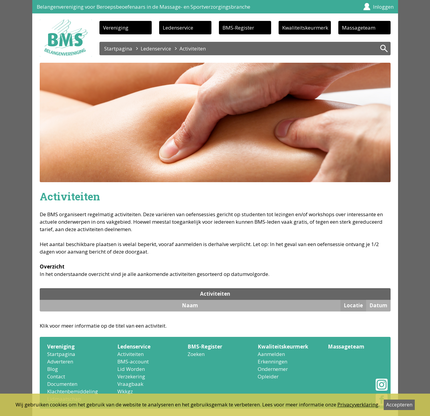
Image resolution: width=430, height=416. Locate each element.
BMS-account (133, 361)
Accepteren (399, 404)
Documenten (62, 383)
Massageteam (358, 27)
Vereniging (115, 27)
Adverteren (60, 361)
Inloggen (383, 6)
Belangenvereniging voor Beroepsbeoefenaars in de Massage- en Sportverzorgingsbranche (143, 6)
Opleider (268, 376)
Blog (52, 369)
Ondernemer (273, 369)
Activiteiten (130, 354)
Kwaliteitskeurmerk (305, 27)
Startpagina (118, 48)
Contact (56, 376)
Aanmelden (271, 354)
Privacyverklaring (357, 404)
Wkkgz (125, 391)
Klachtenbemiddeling (72, 391)
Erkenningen (272, 361)
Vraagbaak (130, 383)
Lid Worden (131, 369)
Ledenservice (178, 27)
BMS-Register (238, 27)
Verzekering (131, 376)
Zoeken (196, 354)
